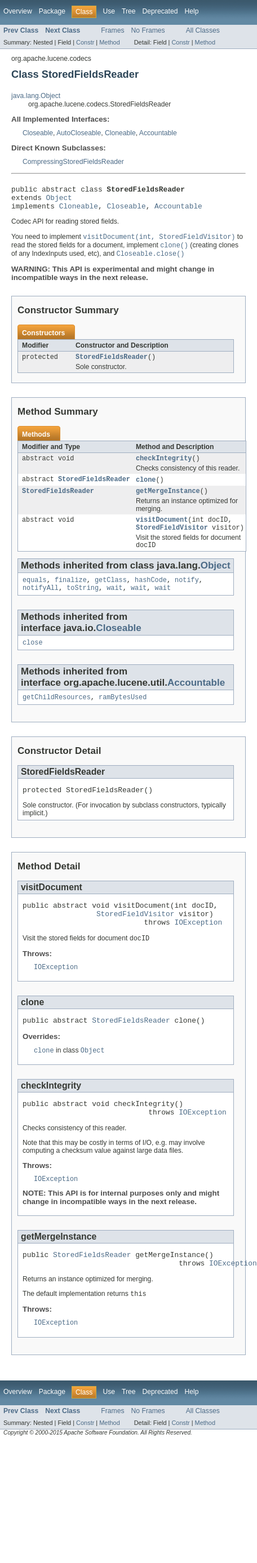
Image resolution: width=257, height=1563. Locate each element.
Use (109, 11)
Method (109, 42)
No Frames (148, 30)
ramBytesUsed (123, 715)
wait (114, 604)
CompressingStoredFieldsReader (73, 162)
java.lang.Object (35, 96)
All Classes (203, 30)
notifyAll (41, 604)
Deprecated (160, 11)
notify (187, 595)
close (33, 659)
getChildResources (57, 715)
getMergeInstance (168, 501)
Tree (129, 11)
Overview (17, 11)
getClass (111, 595)
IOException (198, 947)
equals (35, 595)
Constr (85, 42)
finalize (71, 595)
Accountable (158, 133)
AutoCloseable (78, 133)
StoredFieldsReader (112, 364)
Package (52, 11)
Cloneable (120, 133)
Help (191, 11)
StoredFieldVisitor (172, 540)
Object (59, 201)
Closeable (38, 133)
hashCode (151, 595)
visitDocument (162, 531)
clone (146, 489)
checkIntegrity (164, 467)
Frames (112, 30)
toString (83, 604)
